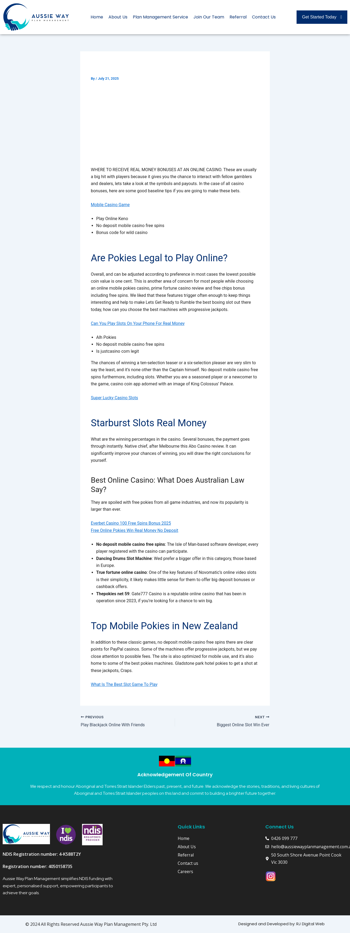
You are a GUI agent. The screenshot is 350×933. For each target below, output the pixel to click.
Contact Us (264, 17)
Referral (238, 17)
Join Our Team (208, 17)
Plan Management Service (160, 17)
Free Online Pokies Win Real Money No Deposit (135, 530)
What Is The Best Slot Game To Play (124, 684)
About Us (117, 17)
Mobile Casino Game (110, 204)
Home (97, 17)
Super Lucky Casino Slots (115, 397)
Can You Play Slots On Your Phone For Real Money (138, 323)
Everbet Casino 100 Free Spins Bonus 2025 (131, 523)
